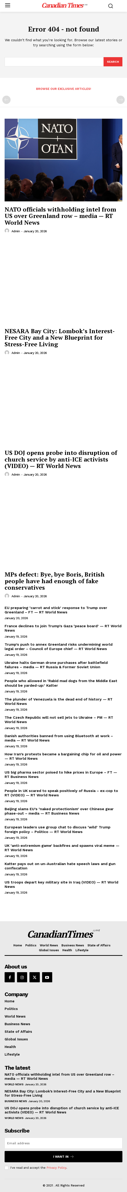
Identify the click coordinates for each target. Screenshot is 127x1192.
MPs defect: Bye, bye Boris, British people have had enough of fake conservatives (55, 580)
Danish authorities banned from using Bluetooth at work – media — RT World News (59, 738)
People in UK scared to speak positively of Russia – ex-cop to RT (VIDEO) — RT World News (61, 793)
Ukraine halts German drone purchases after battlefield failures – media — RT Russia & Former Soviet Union (56, 664)
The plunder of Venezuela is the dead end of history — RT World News (59, 701)
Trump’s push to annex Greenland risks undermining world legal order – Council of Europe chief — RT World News (59, 646)
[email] (63, 1143)
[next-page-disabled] (120, 100)
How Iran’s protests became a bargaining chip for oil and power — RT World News (63, 756)
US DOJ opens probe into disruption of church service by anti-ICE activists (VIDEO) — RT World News (61, 459)
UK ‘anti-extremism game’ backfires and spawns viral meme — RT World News (62, 847)
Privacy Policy (56, 1167)
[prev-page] (6, 100)
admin (16, 231)
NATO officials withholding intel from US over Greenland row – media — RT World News (60, 215)
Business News (16, 1101)
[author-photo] (8, 230)
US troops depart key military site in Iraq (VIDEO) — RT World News (61, 884)
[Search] (113, 61)
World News (14, 1084)
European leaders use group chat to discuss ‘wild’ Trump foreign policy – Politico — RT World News (57, 829)
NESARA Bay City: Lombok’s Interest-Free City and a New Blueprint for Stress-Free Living (60, 337)
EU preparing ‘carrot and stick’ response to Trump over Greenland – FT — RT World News (56, 610)
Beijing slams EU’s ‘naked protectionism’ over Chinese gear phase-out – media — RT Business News (59, 811)
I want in (63, 1156)
